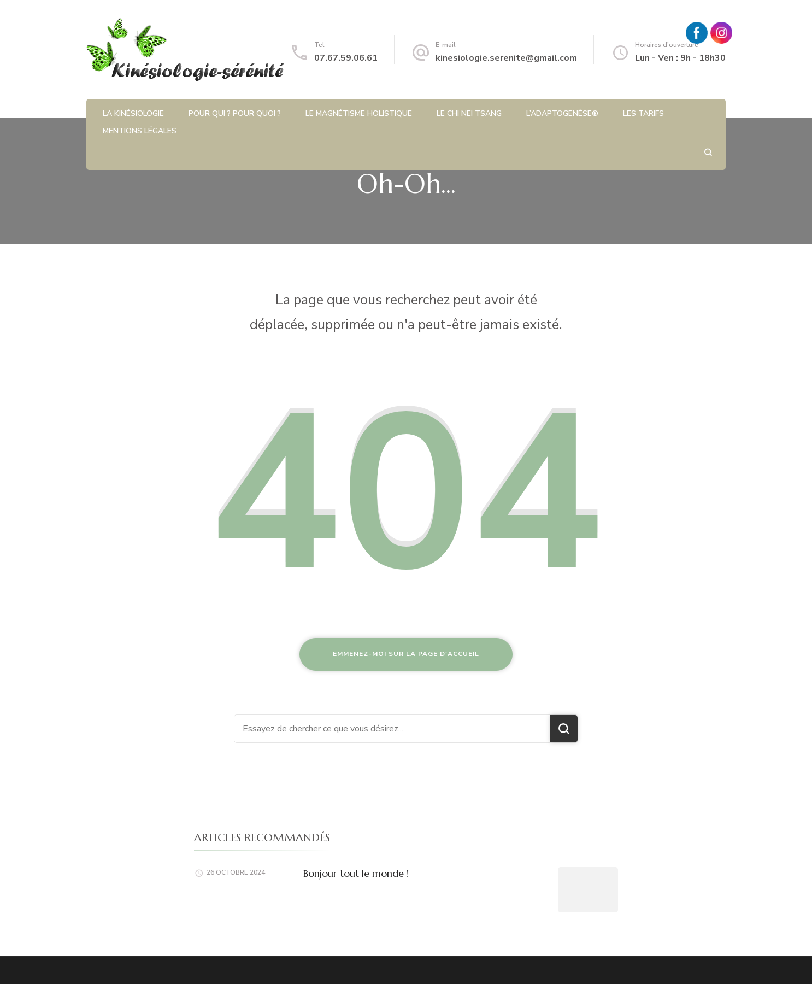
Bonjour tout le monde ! (356, 873)
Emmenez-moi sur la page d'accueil (406, 653)
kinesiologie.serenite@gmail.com (506, 58)
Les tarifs (643, 113)
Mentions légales (139, 131)
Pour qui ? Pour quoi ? (235, 113)
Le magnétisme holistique (358, 113)
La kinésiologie (133, 113)
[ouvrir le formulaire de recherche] (708, 152)
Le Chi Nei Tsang (469, 113)
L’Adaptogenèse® (562, 113)
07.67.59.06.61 (346, 58)
